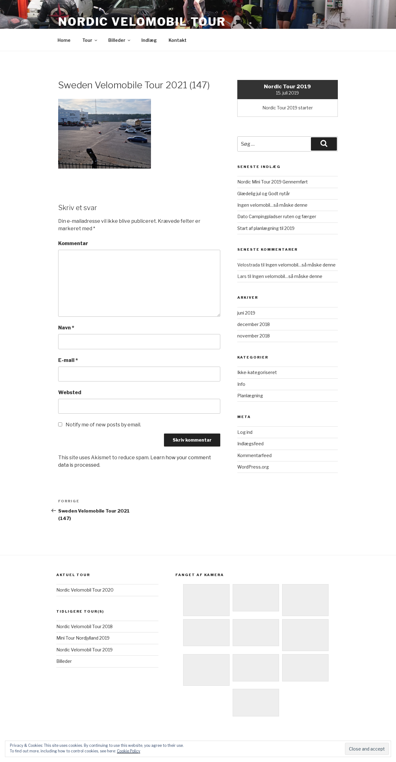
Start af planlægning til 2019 (266, 228)
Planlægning (250, 395)
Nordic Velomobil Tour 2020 (85, 589)
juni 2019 (246, 312)
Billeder (119, 40)
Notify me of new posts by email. (103, 425)
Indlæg (149, 40)
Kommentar (73, 243)
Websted (69, 392)
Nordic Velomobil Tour (142, 22)
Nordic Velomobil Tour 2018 (84, 626)
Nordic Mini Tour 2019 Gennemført (272, 181)
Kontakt (178, 40)
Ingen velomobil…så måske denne (272, 205)
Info (241, 384)
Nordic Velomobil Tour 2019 (84, 649)
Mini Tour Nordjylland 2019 (83, 638)
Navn (66, 328)
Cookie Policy (128, 751)
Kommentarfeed (254, 455)
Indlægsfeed (250, 443)
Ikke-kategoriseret (257, 372)
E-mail (68, 360)
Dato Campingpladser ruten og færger (276, 216)
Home (64, 40)
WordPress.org (253, 466)
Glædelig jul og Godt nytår (263, 193)
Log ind (244, 432)
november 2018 (253, 335)
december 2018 (253, 324)
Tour (90, 40)
